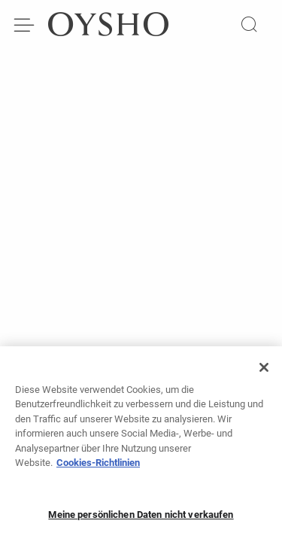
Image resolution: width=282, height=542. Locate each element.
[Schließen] (263, 371)
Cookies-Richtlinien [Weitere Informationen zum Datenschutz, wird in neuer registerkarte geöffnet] (98, 467)
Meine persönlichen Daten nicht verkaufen (140, 519)
